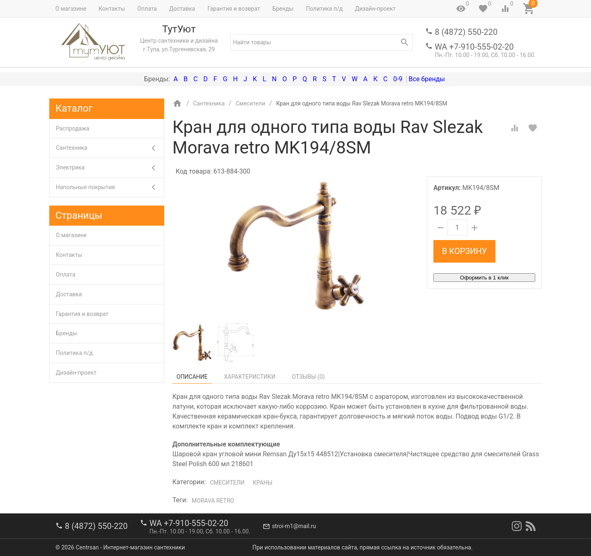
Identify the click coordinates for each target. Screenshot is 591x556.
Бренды (283, 8)
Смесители (227, 482)
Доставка (182, 8)
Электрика (110, 167)
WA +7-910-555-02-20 (474, 47)
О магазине (70, 8)
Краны (263, 482)
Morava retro (213, 500)
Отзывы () (308, 376)
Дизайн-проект (375, 8)
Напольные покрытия (110, 187)
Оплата (147, 8)
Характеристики (249, 376)
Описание (192, 376)
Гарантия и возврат (233, 8)
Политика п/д (324, 8)
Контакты (111, 8)
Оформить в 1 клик (484, 278)
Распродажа (72, 128)
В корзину (464, 251)
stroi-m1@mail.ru (294, 526)
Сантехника (110, 148)
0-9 (397, 79)
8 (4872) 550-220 (466, 32)
